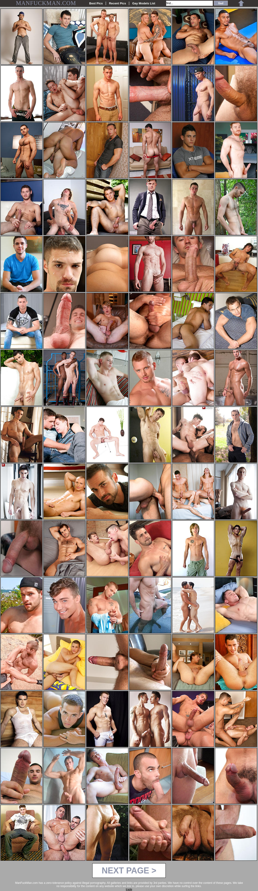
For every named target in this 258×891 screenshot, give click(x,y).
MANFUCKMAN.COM (46, 3)
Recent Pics (117, 3)
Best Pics (96, 3)
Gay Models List (143, 3)
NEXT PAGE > (129, 870)
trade (129, 889)
